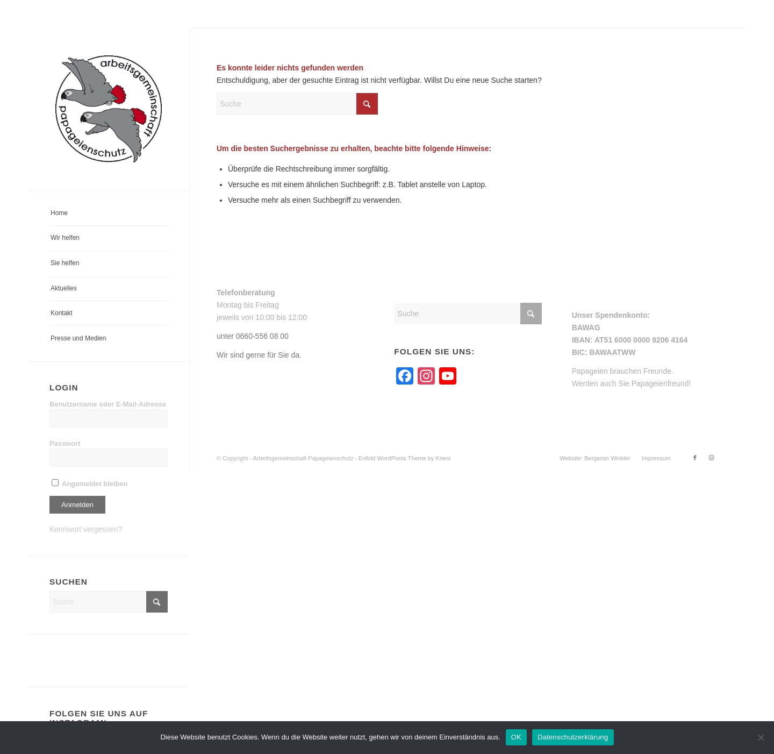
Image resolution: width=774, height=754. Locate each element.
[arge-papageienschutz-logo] (108, 108)
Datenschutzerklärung (573, 737)
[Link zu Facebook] (695, 458)
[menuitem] (108, 213)
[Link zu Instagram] (711, 458)
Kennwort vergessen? (85, 529)
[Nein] (760, 737)
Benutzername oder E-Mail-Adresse (107, 404)
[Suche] (108, 602)
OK (516, 737)
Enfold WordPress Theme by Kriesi (404, 458)
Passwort (64, 443)
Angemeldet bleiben (89, 484)
